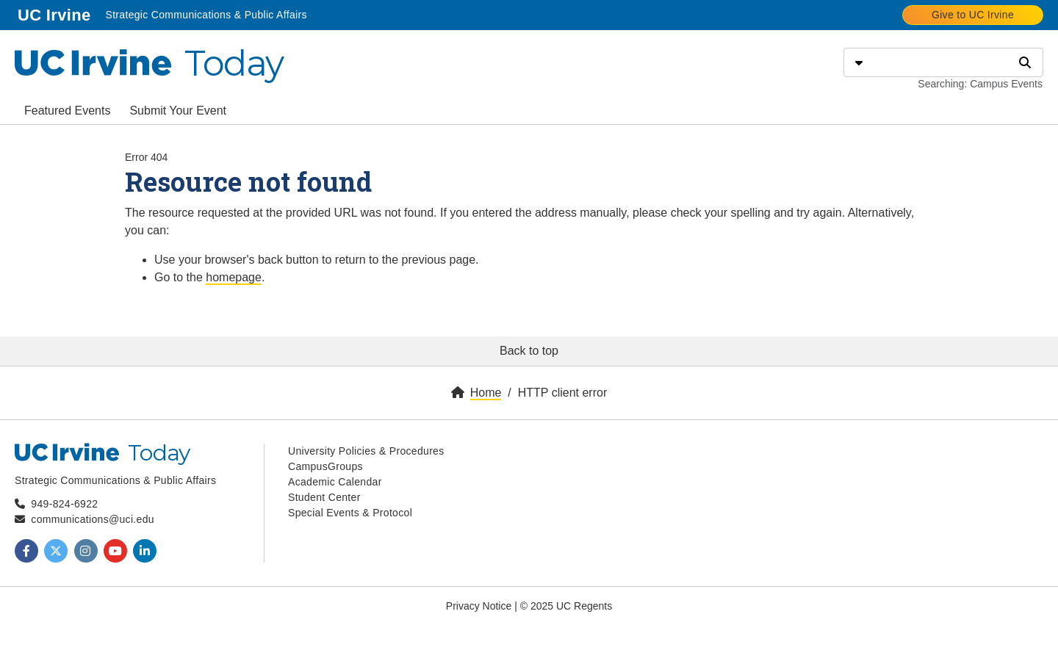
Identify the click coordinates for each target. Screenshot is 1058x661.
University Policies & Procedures (366, 451)
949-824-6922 (64, 504)
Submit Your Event (177, 110)
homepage (234, 277)
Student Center (324, 497)
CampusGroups (325, 466)
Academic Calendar (335, 482)
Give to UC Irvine (973, 15)
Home (486, 392)
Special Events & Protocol (350, 513)
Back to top (529, 350)
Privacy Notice (478, 606)
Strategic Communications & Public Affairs (205, 15)
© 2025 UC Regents (566, 606)
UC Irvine (55, 13)
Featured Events (67, 110)
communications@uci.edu (92, 519)
